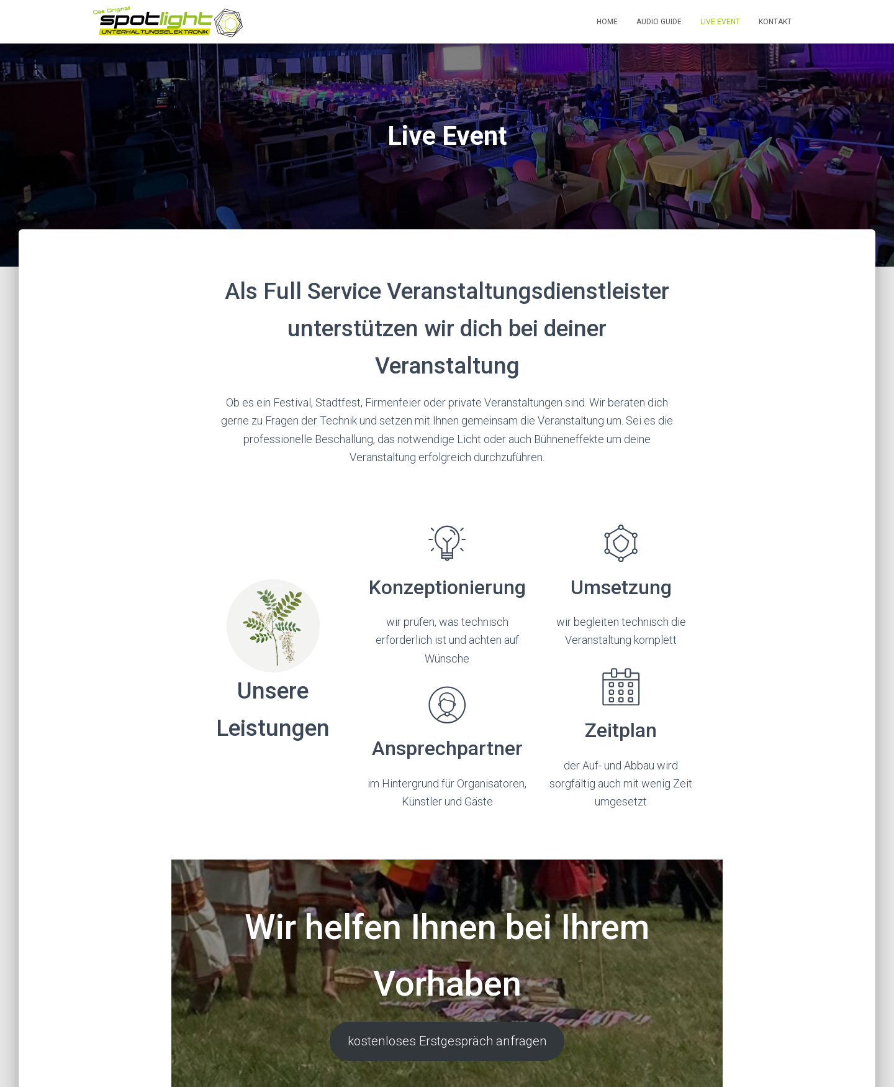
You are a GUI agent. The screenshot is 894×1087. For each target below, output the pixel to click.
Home (607, 21)
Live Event (720, 21)
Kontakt (775, 21)
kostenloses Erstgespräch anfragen (447, 1059)
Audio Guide (659, 21)
